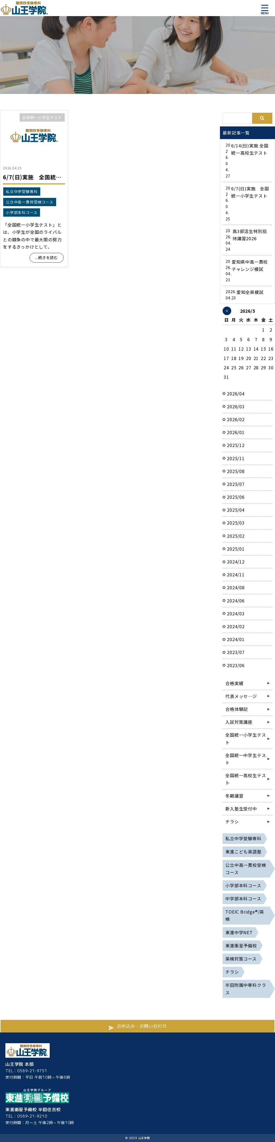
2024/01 (236, 639)
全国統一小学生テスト (42, 117)
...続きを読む (46, 257)
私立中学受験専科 (22, 191)
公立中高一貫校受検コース (29, 202)
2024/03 (236, 613)
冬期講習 (234, 795)
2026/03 (236, 406)
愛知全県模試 (250, 292)
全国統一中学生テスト (245, 759)
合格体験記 (236, 709)
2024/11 (236, 574)
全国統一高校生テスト (245, 779)
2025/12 (236, 445)
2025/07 (236, 484)
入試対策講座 (238, 722)
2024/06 (236, 600)
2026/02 (236, 419)
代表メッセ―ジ (241, 696)
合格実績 (234, 683)
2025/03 (236, 522)
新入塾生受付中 (241, 808)
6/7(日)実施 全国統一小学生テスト (49, 177)
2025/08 (236, 471)
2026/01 (236, 432)
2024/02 (236, 626)
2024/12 (236, 561)
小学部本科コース (21, 212)
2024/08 (236, 587)
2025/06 (236, 497)
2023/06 (236, 665)
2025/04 (236, 510)
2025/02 (236, 536)
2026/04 (236, 393)
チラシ (232, 821)
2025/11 (236, 458)
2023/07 (236, 652)
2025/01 (236, 548)
